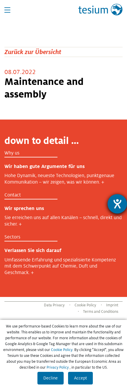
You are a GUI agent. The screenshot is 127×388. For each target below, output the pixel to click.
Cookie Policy (85, 305)
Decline (50, 378)
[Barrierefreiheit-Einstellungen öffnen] (117, 204)
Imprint (112, 305)
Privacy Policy (58, 367)
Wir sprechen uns (24, 208)
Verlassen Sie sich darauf (32, 250)
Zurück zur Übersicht (32, 52)
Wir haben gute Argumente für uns (44, 166)
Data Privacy (54, 305)
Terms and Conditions (100, 311)
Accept (80, 378)
